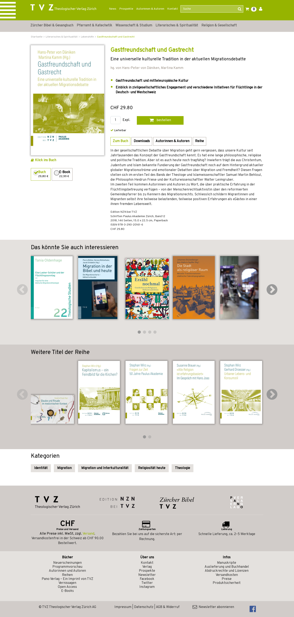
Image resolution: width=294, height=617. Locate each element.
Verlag (147, 567)
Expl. (126, 120)
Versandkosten (227, 575)
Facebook (147, 579)
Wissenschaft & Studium (133, 25)
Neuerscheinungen (67, 563)
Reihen (67, 575)
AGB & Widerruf (168, 607)
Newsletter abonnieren (213, 607)
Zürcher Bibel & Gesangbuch (51, 25)
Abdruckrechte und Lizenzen (227, 571)
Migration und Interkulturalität (104, 468)
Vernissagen (67, 583)
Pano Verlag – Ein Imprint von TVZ (67, 579)
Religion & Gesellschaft (219, 25)
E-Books (67, 591)
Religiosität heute (151, 468)
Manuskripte (226, 563)
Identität (41, 468)
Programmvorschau (67, 567)
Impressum (122, 607)
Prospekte (126, 9)
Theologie (182, 468)
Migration (64, 468)
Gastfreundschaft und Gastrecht (116, 37)
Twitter (147, 583)
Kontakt (172, 9)
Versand (88, 534)
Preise (227, 579)
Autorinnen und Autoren (67, 571)
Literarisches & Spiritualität (176, 25)
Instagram (147, 587)
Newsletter (147, 575)
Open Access (67, 587)
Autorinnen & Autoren (150, 9)
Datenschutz (143, 607)
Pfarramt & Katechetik (94, 25)
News (112, 9)
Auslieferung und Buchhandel (227, 567)
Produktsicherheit (227, 583)
